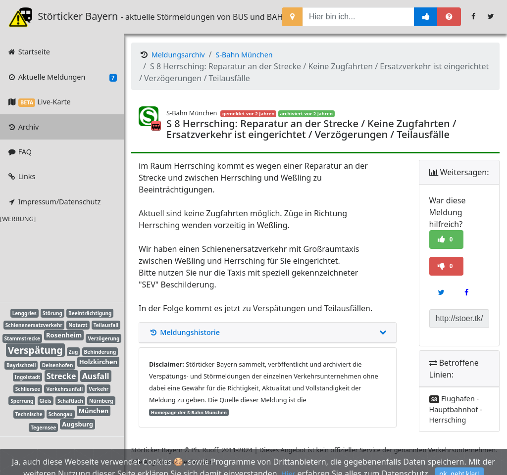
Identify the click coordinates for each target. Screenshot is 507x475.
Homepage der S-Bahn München (189, 412)
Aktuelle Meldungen (61, 77)
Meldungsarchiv (178, 54)
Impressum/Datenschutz (54, 201)
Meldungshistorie (267, 332)
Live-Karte (38, 101)
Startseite (28, 51)
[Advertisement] (54, 261)
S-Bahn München (244, 54)
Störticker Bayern (70, 17)
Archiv (23, 127)
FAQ (19, 151)
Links (21, 176)
